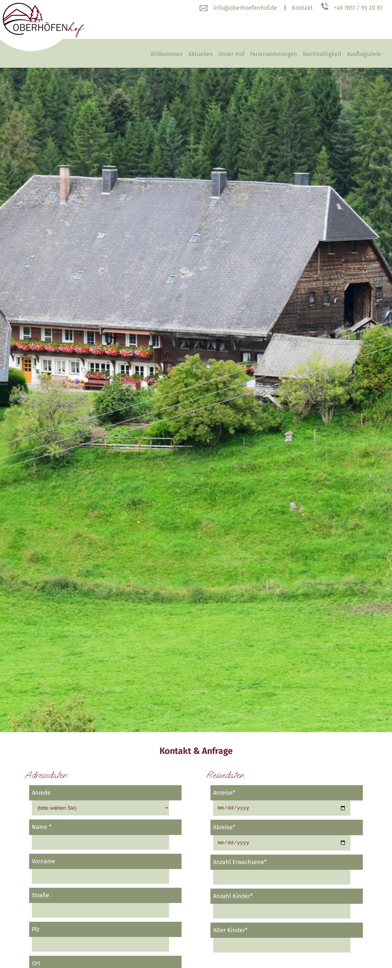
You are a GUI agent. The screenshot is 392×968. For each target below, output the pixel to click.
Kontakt (302, 7)
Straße (40, 895)
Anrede (41, 792)
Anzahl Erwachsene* (240, 863)
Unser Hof (231, 54)
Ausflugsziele (364, 54)
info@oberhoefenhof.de (245, 7)
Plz (35, 929)
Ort (36, 963)
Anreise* (224, 792)
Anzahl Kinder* (233, 897)
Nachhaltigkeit (322, 54)
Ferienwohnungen (273, 54)
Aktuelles (200, 54)
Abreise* (224, 828)
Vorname (43, 861)
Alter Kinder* (230, 931)
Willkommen (166, 54)
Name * (41, 827)
